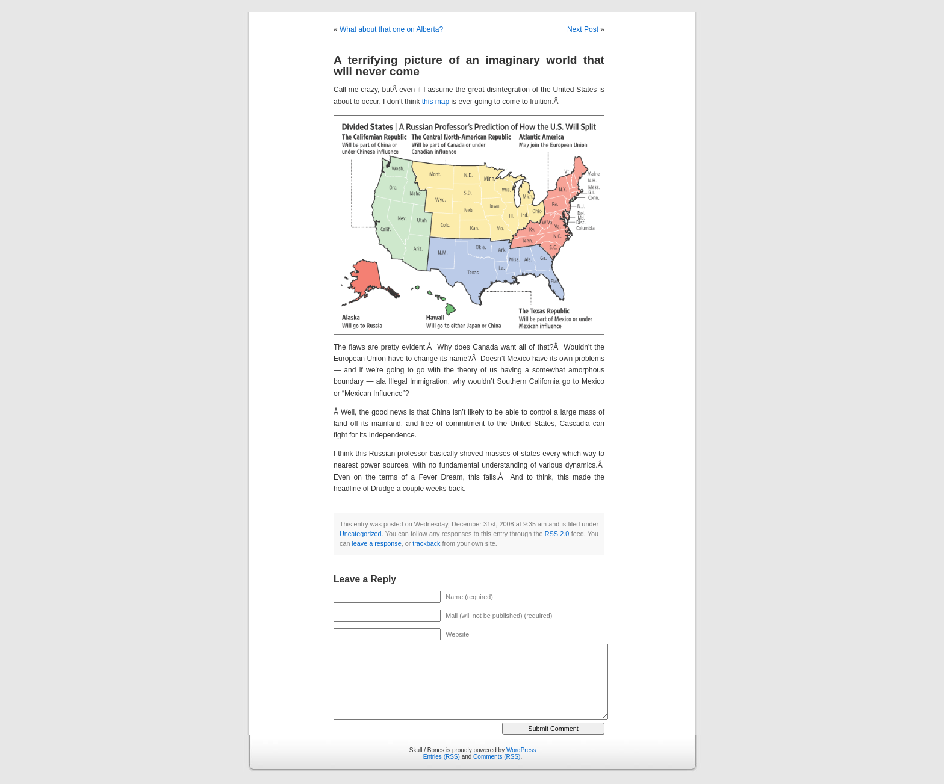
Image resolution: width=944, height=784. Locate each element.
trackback (426, 543)
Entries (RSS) (441, 756)
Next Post (582, 29)
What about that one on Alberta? (391, 29)
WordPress (521, 750)
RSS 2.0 (557, 533)
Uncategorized (361, 533)
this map (437, 101)
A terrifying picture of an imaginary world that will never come (469, 66)
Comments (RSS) (496, 756)
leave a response (376, 543)
